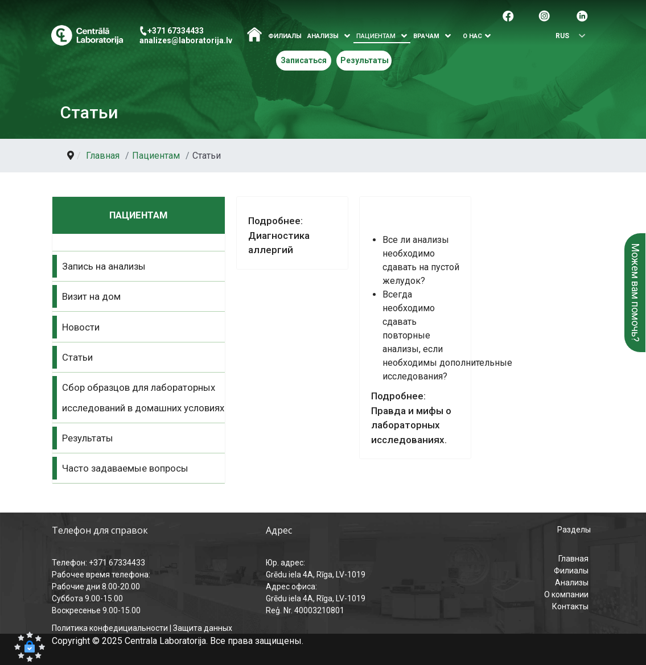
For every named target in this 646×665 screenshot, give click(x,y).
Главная (573, 558)
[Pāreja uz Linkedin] (582, 15)
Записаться (304, 60)
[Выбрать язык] (567, 36)
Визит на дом (91, 296)
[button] (29, 647)
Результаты (364, 60)
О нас (472, 36)
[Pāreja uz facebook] (508, 15)
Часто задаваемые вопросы (125, 468)
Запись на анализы (104, 266)
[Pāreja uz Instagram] (544, 15)
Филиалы (285, 36)
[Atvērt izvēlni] (347, 36)
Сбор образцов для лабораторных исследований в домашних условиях (143, 398)
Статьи (77, 357)
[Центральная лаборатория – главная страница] (87, 35)
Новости (81, 327)
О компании (566, 594)
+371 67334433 (175, 30)
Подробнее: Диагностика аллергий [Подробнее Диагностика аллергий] (279, 235)
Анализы (572, 582)
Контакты (570, 606)
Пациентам (376, 36)
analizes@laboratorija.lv (185, 40)
